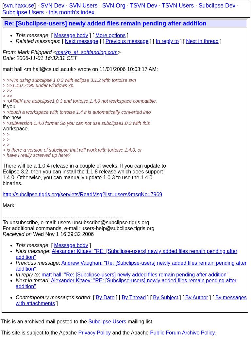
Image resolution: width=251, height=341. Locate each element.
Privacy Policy (94, 332)
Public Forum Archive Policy (182, 332)
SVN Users (83, 5)
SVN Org (113, 5)
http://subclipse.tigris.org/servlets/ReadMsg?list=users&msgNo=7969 (82, 194)
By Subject (165, 297)
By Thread (134, 297)
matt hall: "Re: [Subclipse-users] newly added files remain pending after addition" (135, 274)
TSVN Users (178, 5)
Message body (71, 35)
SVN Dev (52, 5)
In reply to (167, 41)
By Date (105, 297)
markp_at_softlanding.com (87, 52)
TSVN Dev (143, 5)
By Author (196, 297)
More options (110, 35)
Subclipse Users (23, 12)
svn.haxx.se (19, 5)
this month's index (71, 12)
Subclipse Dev (217, 5)
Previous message (127, 41)
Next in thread (202, 41)
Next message (81, 41)
